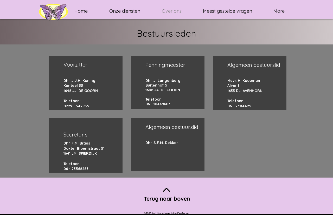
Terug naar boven (167, 198)
